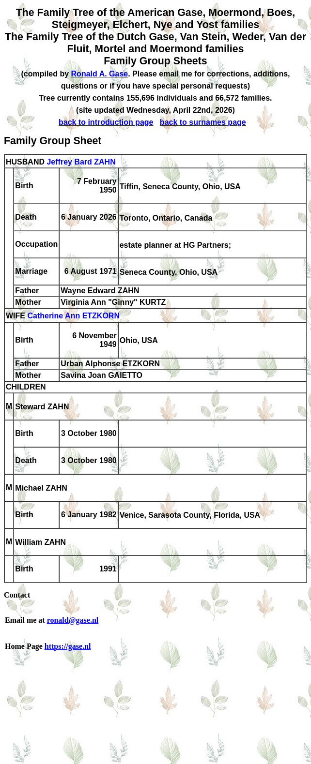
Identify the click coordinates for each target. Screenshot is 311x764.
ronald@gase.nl (73, 620)
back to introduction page (106, 122)
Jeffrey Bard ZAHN (81, 162)
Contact (17, 595)
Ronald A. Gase (99, 74)
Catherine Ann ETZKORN (73, 316)
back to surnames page (203, 122)
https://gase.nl (68, 646)
